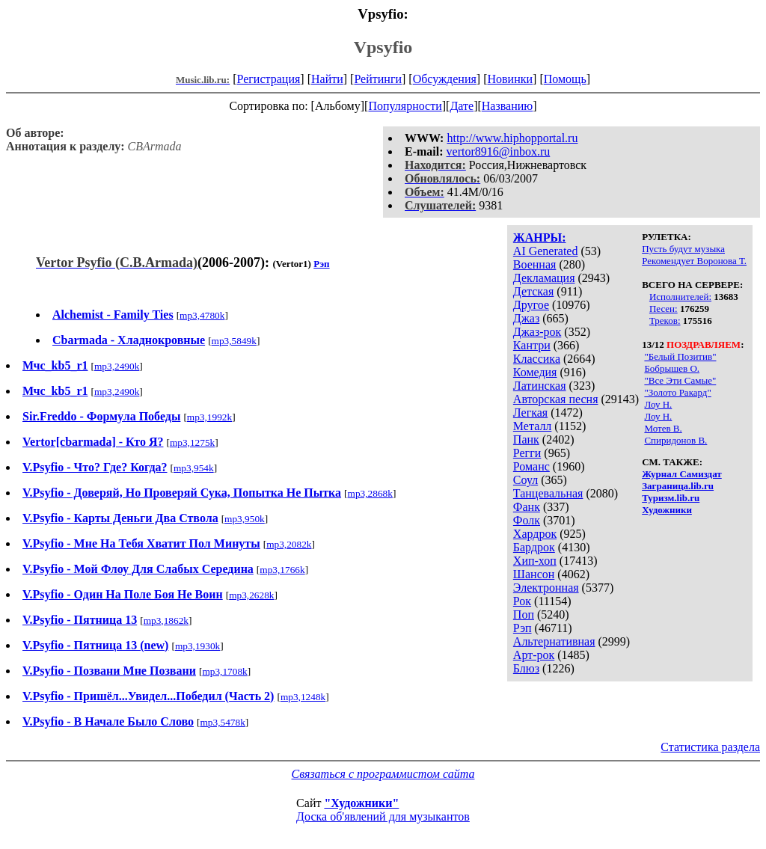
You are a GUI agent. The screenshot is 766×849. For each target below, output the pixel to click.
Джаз (526, 318)
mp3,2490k (116, 366)
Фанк (526, 506)
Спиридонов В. (675, 440)
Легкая (530, 412)
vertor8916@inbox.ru (499, 151)
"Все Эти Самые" (680, 380)
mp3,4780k (202, 315)
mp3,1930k (197, 646)
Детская (533, 291)
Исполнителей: (680, 296)
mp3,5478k (222, 722)
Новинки (510, 79)
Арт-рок (533, 655)
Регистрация (269, 79)
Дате (462, 105)
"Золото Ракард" (677, 392)
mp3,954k (194, 467)
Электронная (546, 587)
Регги (527, 453)
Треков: (665, 320)
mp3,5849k (234, 340)
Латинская (539, 385)
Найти (327, 79)
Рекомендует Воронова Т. (694, 260)
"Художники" (361, 803)
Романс (531, 466)
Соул (525, 479)
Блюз (526, 668)
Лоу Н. (658, 404)
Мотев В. (662, 428)
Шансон (533, 574)
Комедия (535, 372)
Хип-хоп (535, 560)
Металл (532, 426)
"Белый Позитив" (680, 356)
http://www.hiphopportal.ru (512, 138)
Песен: (663, 308)
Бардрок (534, 547)
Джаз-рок (537, 331)
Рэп (522, 628)
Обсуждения (445, 79)
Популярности (404, 105)
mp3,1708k (224, 671)
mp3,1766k (282, 569)
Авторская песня (555, 399)
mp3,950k (244, 518)
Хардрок (535, 533)
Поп (523, 614)
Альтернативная (554, 641)
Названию (507, 105)
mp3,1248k (303, 696)
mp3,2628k (251, 595)
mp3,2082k (288, 544)
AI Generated (545, 251)
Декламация (544, 278)
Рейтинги (378, 79)
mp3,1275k (192, 442)
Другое (531, 304)
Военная (535, 264)
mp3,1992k (209, 417)
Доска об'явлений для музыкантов (383, 816)
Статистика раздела (710, 747)
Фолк (526, 520)
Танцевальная (548, 493)
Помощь (565, 79)
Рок (522, 601)
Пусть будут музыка (683, 248)
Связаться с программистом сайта (383, 773)
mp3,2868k (370, 493)
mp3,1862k (166, 620)
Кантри (532, 345)
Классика (536, 358)
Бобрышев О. (671, 368)
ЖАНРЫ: (539, 237)
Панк (526, 439)
